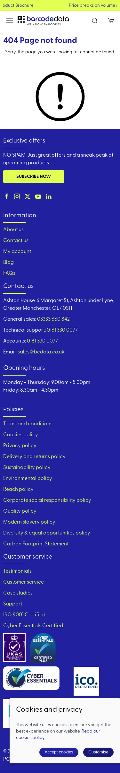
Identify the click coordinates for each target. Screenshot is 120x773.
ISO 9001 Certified (24, 615)
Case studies (18, 593)
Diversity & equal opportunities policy (46, 533)
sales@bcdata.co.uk (41, 352)
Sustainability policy (27, 467)
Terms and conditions (27, 424)
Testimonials (17, 571)
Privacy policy (19, 445)
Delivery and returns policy (34, 456)
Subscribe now (33, 176)
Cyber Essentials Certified (33, 626)
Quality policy (19, 511)
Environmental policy (27, 478)
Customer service (23, 582)
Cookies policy (20, 435)
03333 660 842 (53, 319)
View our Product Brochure (60, 6)
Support (12, 604)
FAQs (9, 273)
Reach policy (18, 489)
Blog (8, 262)
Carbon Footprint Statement (35, 544)
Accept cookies (58, 752)
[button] (9, 20)
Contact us (15, 240)
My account (17, 251)
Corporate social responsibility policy (47, 500)
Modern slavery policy (29, 522)
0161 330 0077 (62, 330)
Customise (98, 752)
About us (13, 229)
